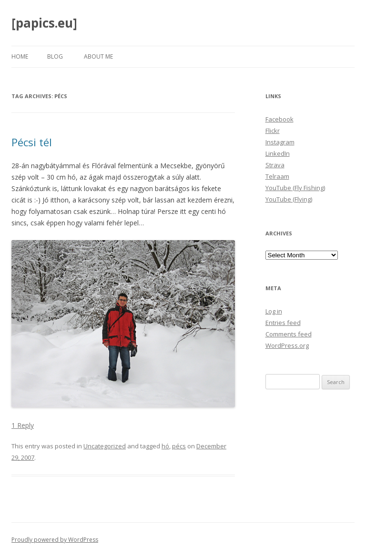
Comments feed (288, 334)
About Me (98, 56)
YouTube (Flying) (288, 199)
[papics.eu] (44, 22)
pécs (179, 446)
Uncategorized (104, 446)
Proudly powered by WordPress (54, 540)
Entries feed (283, 322)
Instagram (280, 142)
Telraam (277, 176)
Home (19, 56)
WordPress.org (287, 345)
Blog (55, 56)
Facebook (279, 119)
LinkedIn (277, 153)
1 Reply (22, 425)
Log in (273, 311)
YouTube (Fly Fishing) (295, 187)
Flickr (272, 130)
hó (165, 446)
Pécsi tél (31, 142)
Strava (275, 165)
